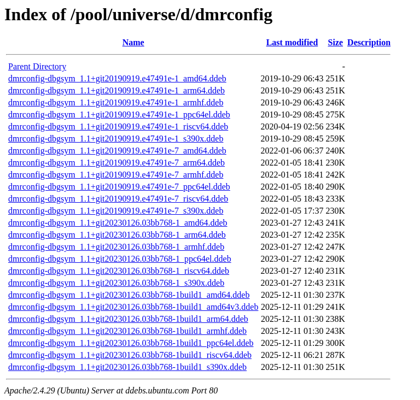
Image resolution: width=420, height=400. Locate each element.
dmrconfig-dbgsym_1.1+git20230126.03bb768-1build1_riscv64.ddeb (130, 355)
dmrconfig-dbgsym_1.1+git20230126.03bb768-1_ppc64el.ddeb (119, 258)
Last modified (292, 42)
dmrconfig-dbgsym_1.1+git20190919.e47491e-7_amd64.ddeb (117, 150)
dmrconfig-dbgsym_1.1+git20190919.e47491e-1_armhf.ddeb (115, 102)
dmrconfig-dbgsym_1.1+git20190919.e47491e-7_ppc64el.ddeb (119, 186)
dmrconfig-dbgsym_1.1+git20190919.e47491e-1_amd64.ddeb (117, 78)
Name (133, 42)
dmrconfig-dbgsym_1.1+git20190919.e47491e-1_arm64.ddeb (116, 90)
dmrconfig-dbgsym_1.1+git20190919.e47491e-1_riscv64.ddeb (118, 126)
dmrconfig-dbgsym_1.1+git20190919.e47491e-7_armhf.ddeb (115, 174)
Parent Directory (37, 66)
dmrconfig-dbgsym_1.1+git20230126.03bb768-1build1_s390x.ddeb (127, 367)
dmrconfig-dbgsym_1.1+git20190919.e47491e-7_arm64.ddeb (116, 162)
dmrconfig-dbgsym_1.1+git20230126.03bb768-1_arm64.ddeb (117, 234)
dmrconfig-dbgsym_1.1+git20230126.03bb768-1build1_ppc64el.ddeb (131, 343)
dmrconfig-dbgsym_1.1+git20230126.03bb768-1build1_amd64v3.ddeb (133, 306)
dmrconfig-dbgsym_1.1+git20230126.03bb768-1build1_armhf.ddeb (127, 331)
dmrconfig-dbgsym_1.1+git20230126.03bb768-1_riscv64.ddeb (118, 270)
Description (368, 42)
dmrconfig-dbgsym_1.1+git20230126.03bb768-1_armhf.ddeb (116, 246)
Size (335, 42)
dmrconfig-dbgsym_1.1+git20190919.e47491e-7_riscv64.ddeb (118, 198)
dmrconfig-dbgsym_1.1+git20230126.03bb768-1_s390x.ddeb (116, 282)
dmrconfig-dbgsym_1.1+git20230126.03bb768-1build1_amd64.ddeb (128, 294)
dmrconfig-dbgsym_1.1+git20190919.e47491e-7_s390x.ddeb (115, 210)
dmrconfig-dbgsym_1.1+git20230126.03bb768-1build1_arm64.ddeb (128, 318)
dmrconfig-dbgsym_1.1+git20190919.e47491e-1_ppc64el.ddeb (119, 114)
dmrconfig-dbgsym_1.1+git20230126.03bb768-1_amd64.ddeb (118, 222)
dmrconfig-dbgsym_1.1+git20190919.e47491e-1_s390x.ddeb (115, 138)
